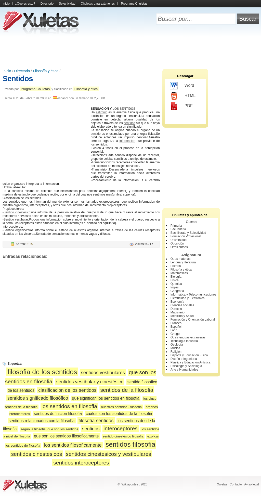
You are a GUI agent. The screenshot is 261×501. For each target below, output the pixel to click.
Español (176, 326)
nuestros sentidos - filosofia (121, 407)
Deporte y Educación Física (189, 355)
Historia (176, 266)
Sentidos (18, 78)
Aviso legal (251, 484)
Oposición (177, 243)
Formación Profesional (186, 236)
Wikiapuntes (129, 484)
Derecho (176, 309)
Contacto (236, 484)
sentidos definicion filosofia (58, 413)
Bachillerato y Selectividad (188, 233)
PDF (181, 106)
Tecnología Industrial (185, 341)
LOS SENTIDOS (124, 109)
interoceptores (120, 428)
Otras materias (181, 259)
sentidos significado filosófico (37, 398)
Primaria (176, 225)
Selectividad (67, 3)
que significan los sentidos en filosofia (105, 398)
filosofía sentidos (96, 420)
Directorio (47, 3)
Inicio (6, 3)
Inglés (175, 287)
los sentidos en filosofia (69, 406)
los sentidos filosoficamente (73, 445)
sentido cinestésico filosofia (123, 436)
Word (182, 86)
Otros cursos (179, 247)
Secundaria (178, 229)
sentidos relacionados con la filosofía (42, 421)
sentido (96, 134)
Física (175, 280)
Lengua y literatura (183, 262)
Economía (177, 301)
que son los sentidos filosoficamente (66, 436)
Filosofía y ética (45, 71)
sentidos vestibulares (103, 372)
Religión (176, 351)
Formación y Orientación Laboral (193, 319)
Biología (176, 276)
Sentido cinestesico (17, 212)
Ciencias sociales (182, 305)
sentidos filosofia (130, 444)
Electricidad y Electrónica (188, 298)
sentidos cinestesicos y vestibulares (108, 454)
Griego (175, 334)
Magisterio (178, 312)
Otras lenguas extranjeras (188, 337)
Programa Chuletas (134, 3)
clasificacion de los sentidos (67, 390)
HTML (183, 96)
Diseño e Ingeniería (184, 359)
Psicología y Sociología (186, 366)
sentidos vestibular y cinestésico (90, 381)
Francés (176, 323)
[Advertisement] (130, 51)
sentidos (129, 123)
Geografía (177, 291)
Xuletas (222, 484)
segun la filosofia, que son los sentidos (49, 429)
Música (175, 348)
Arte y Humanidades (184, 369)
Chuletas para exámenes (98, 3)
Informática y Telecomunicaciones (193, 294)
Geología (177, 344)
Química (176, 284)
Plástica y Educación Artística (191, 362)
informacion (127, 141)
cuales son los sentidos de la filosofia (119, 413)
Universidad (179, 240)
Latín (174, 330)
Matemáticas (179, 273)
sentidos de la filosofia (126, 390)
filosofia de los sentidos (42, 372)
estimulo (101, 112)
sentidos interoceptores (81, 463)
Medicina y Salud (182, 316)
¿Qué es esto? (25, 3)
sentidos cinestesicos (36, 454)
